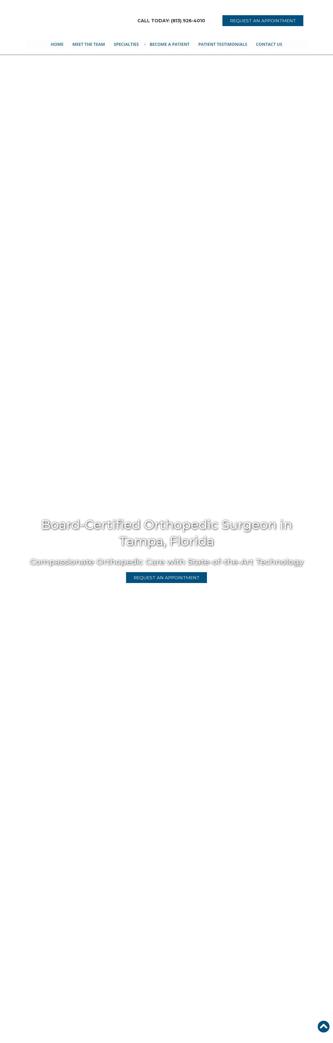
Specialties (126, 44)
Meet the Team (88, 44)
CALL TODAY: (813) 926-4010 (171, 21)
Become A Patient (170, 44)
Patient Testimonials (224, 44)
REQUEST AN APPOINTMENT (263, 21)
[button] (324, 1026)
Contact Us (270, 44)
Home (56, 44)
